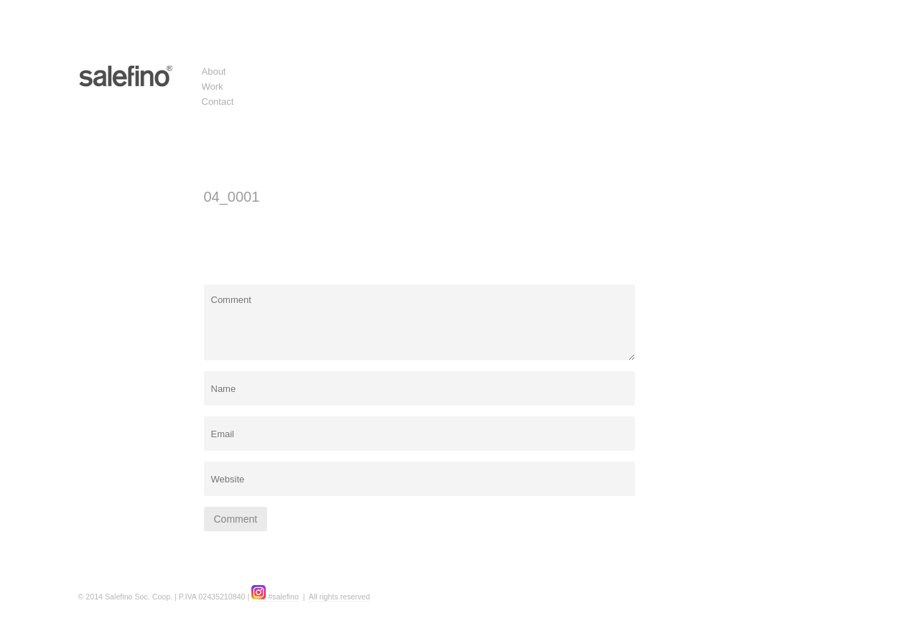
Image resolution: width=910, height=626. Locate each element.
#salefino (275, 596)
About (214, 71)
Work (212, 86)
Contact (218, 101)
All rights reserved (338, 596)
